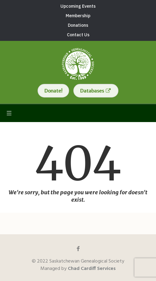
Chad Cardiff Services (92, 269)
